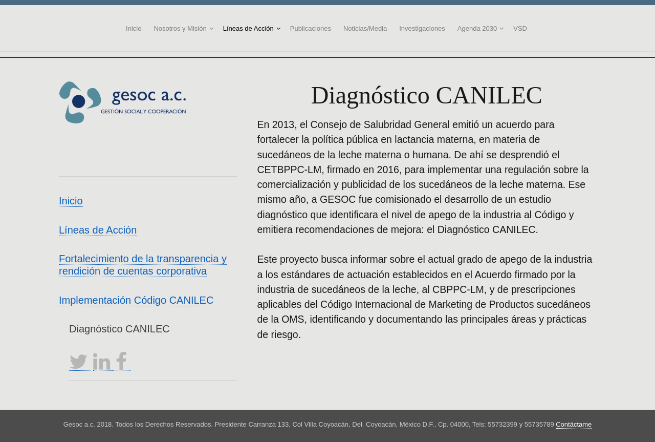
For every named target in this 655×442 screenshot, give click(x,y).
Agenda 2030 (477, 28)
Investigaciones (422, 28)
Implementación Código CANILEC (136, 300)
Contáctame (574, 424)
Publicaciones (310, 28)
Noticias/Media (365, 28)
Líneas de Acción (248, 28)
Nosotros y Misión (180, 28)
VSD (520, 28)
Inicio (133, 28)
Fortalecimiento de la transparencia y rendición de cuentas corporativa (143, 265)
